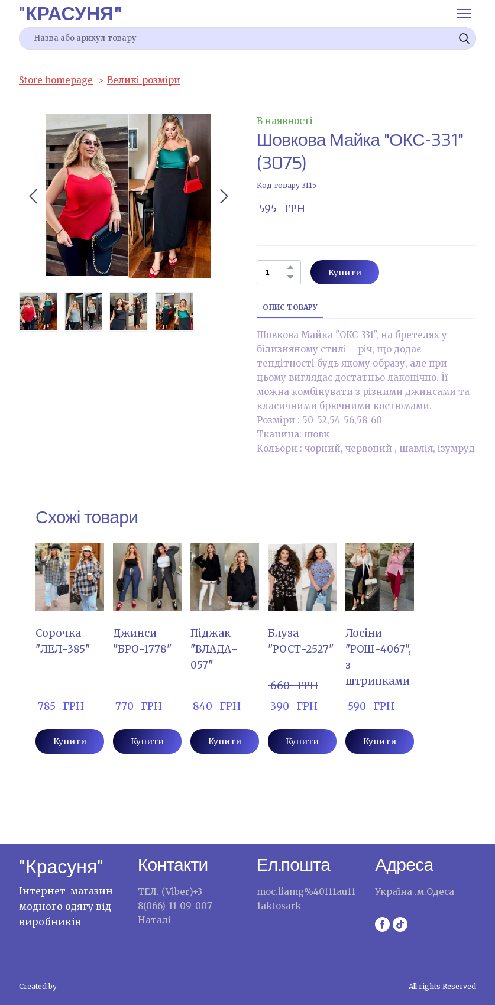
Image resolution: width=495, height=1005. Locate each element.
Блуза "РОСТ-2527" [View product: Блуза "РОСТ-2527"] (301, 641)
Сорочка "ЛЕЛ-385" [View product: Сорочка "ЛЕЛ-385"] (62, 641)
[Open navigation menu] (464, 13)
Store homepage (56, 80)
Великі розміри (143, 80)
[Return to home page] (70, 13)
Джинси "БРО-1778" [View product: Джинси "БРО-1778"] (142, 641)
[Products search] (247, 38)
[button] (464, 38)
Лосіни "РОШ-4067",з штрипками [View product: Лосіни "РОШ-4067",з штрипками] (378, 657)
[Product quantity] (275, 272)
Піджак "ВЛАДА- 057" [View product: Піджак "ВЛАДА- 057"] (214, 649)
